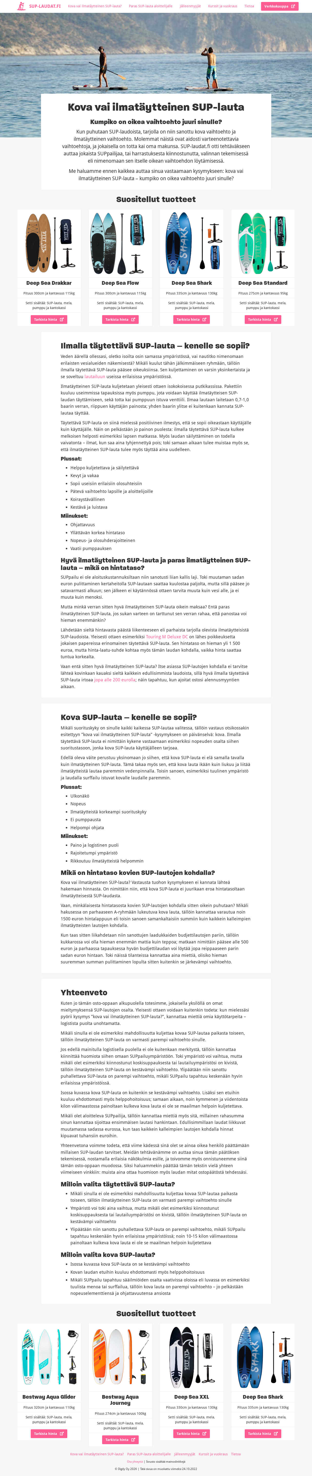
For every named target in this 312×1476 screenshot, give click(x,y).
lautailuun (95, 376)
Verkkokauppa (279, 6)
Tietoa (249, 6)
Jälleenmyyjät (190, 6)
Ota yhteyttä (135, 1461)
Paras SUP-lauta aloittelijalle (151, 6)
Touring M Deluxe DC (167, 637)
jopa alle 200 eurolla (115, 680)
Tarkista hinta (49, 319)
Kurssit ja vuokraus (222, 6)
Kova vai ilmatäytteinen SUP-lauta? (95, 6)
